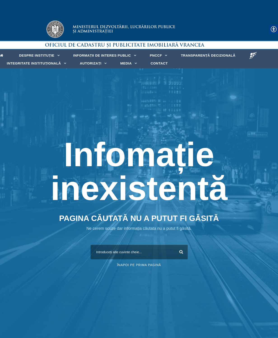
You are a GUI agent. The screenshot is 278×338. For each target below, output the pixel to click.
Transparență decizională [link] (208, 55)
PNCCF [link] (156, 55)
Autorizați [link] (90, 63)
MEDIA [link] (126, 63)
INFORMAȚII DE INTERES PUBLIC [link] (102, 55)
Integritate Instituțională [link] (34, 63)
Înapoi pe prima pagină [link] (139, 265)
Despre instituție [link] (36, 55)
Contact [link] (159, 63)
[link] (3, 55)
